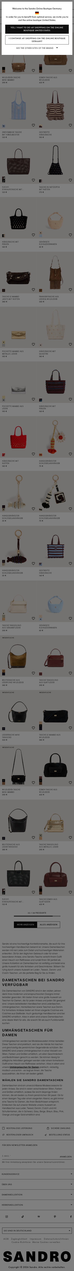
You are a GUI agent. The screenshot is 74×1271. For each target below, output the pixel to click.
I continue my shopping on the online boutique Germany (37, 39)
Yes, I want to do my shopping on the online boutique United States (37, 29)
